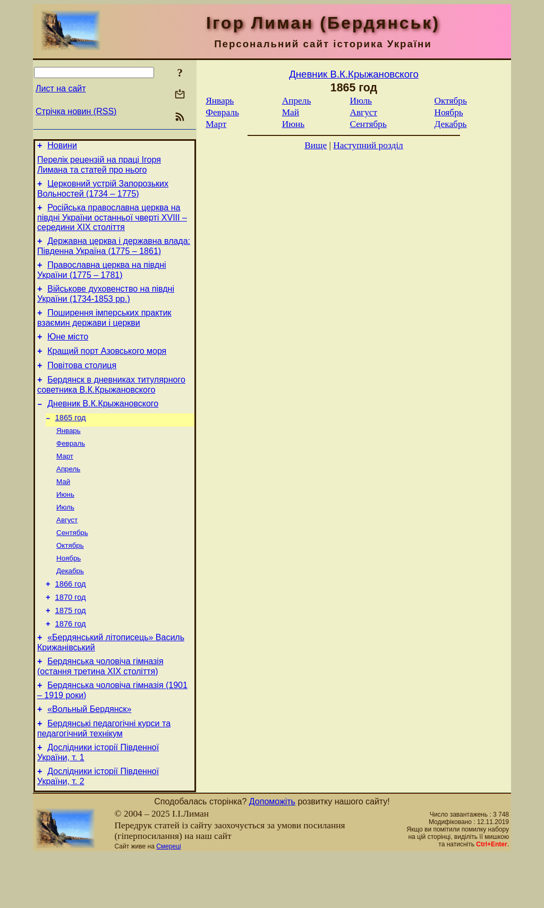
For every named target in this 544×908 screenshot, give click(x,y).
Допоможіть (272, 854)
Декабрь (70, 606)
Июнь (65, 523)
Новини (62, 146)
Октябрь (70, 578)
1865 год (70, 440)
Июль (65, 537)
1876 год (70, 665)
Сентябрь (72, 564)
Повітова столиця (81, 382)
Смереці (168, 899)
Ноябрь (68, 592)
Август (67, 551)
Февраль (70, 468)
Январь (68, 454)
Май (63, 509)
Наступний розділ (368, 145)
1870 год (70, 635)
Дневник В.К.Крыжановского (102, 424)
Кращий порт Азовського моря (106, 366)
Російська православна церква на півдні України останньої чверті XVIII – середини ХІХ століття (112, 223)
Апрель (68, 495)
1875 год (70, 650)
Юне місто (67, 350)
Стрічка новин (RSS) (76, 111)
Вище (315, 145)
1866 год (70, 620)
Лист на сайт (61, 88)
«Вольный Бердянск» (89, 756)
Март (64, 482)
